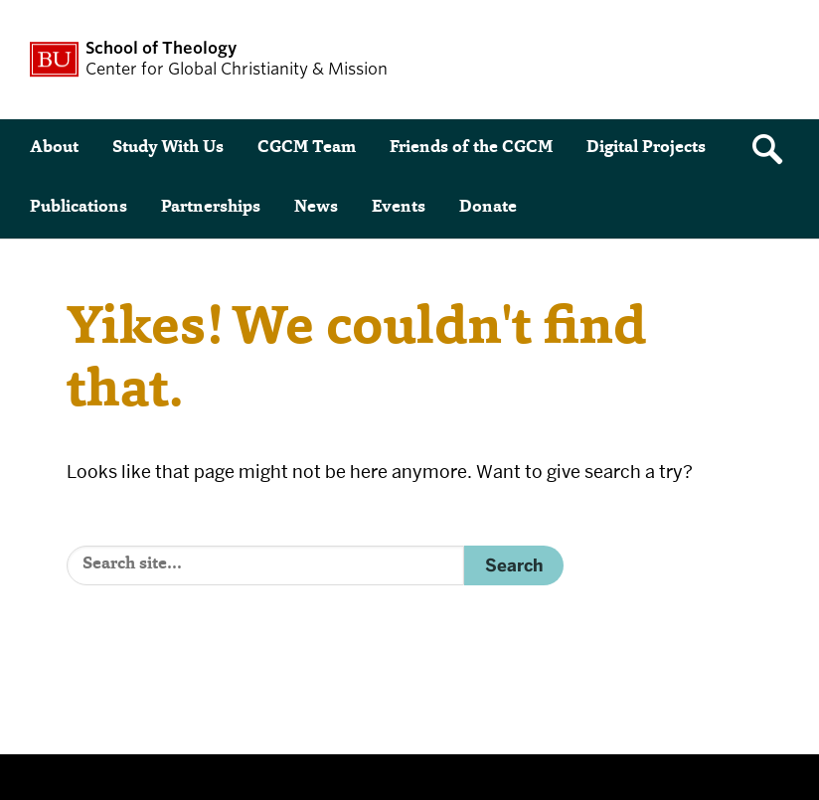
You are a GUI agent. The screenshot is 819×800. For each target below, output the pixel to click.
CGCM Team (306, 148)
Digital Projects (646, 148)
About (54, 148)
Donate (488, 208)
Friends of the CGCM (471, 148)
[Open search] (774, 149)
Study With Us (168, 148)
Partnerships (210, 208)
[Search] (265, 565)
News (316, 208)
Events (398, 208)
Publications (78, 208)
